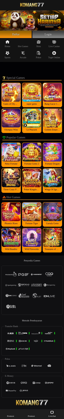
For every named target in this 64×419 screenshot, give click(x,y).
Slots (38, 44)
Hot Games (23, 44)
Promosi (10, 413)
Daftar (16, 34)
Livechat (52, 413)
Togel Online (54, 55)
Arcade (23, 55)
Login (48, 34)
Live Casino (54, 44)
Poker (38, 55)
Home (7, 44)
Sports (7, 55)
